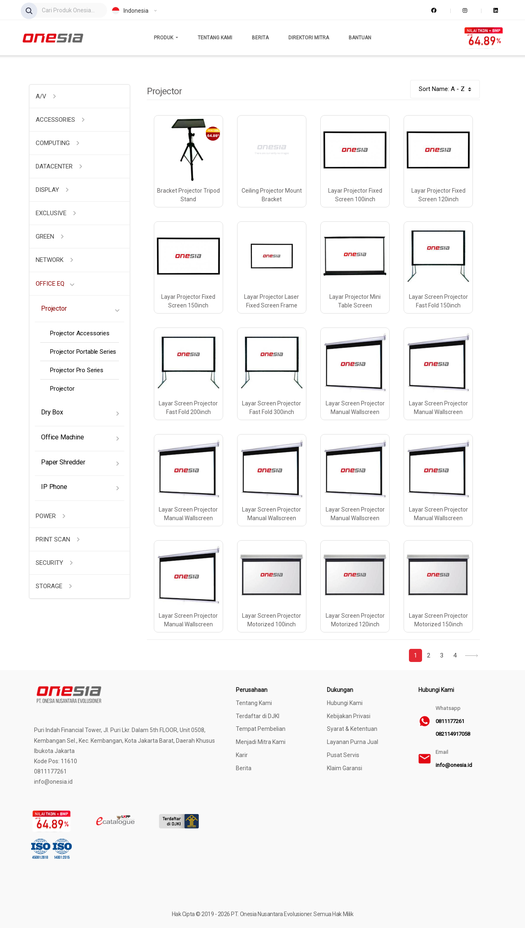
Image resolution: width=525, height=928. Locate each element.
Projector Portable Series (83, 351)
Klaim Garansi (344, 768)
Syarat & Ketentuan (352, 729)
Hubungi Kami (345, 703)
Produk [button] (164, 38)
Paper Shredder (63, 462)
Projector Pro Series (76, 370)
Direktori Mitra (308, 38)
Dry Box (52, 412)
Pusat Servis (343, 755)
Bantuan (360, 38)
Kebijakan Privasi (348, 716)
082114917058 (453, 734)
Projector (54, 308)
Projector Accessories (80, 333)
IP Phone (54, 487)
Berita (260, 38)
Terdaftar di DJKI (257, 716)
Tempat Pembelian (260, 729)
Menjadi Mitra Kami (260, 742)
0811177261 (450, 721)
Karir (242, 755)
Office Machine (62, 437)
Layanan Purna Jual (352, 742)
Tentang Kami (215, 38)
